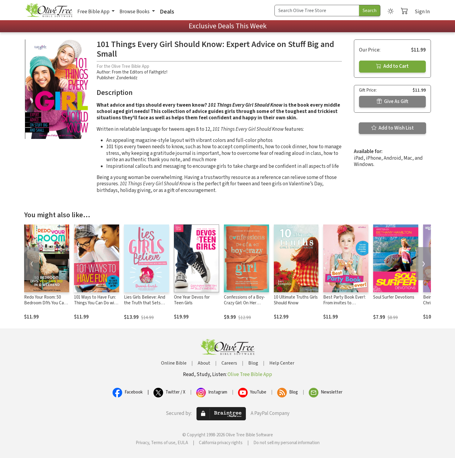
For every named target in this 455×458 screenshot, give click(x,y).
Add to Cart (392, 66)
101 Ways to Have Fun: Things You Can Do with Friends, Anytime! (96, 303)
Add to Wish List (392, 128)
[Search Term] (316, 10)
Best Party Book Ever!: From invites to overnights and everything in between (344, 306)
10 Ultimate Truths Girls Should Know (296, 300)
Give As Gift (392, 101)
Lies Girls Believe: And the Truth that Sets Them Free (144, 303)
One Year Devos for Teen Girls (192, 300)
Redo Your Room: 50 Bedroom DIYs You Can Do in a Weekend (45, 303)
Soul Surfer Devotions (393, 297)
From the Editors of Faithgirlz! (139, 72)
